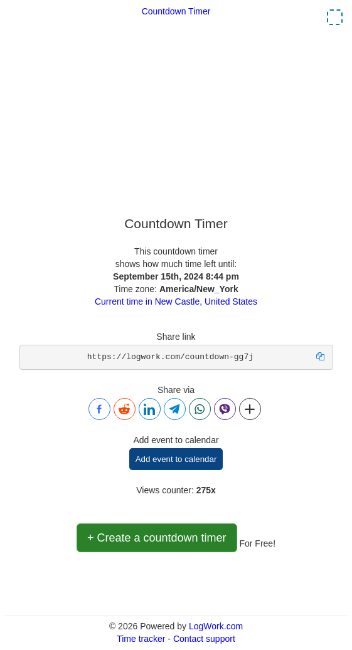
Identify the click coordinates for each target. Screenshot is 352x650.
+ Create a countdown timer (157, 538)
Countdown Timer (176, 11)
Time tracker (141, 639)
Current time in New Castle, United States (176, 301)
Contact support (204, 639)
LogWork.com (216, 626)
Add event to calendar (176, 459)
